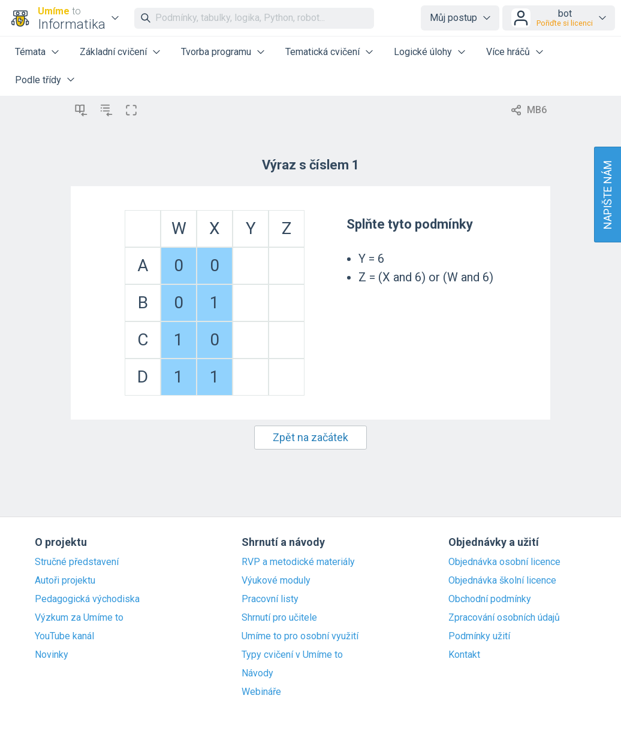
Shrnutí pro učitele (279, 617)
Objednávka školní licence (502, 580)
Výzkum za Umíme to (79, 617)
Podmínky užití (479, 636)
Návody (257, 673)
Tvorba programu (216, 51)
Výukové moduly (276, 580)
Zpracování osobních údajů (504, 617)
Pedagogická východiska (87, 599)
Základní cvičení (113, 51)
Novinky (51, 654)
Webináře (261, 692)
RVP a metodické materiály (298, 562)
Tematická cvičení (322, 51)
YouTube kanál (64, 636)
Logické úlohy (423, 51)
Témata (30, 51)
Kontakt (464, 654)
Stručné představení (77, 562)
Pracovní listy (270, 599)
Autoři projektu (65, 580)
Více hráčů (508, 51)
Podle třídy (38, 80)
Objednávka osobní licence (504, 562)
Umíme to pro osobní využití (300, 636)
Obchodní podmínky (489, 599)
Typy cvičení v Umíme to (292, 654)
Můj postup (453, 17)
